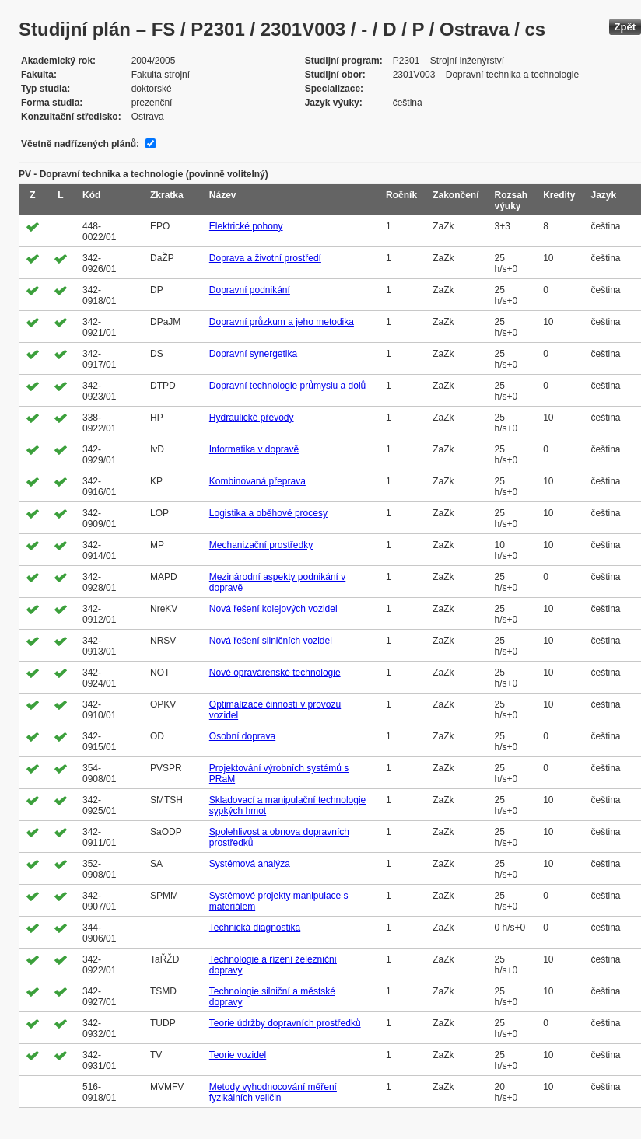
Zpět (625, 27)
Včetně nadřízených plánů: (80, 143)
